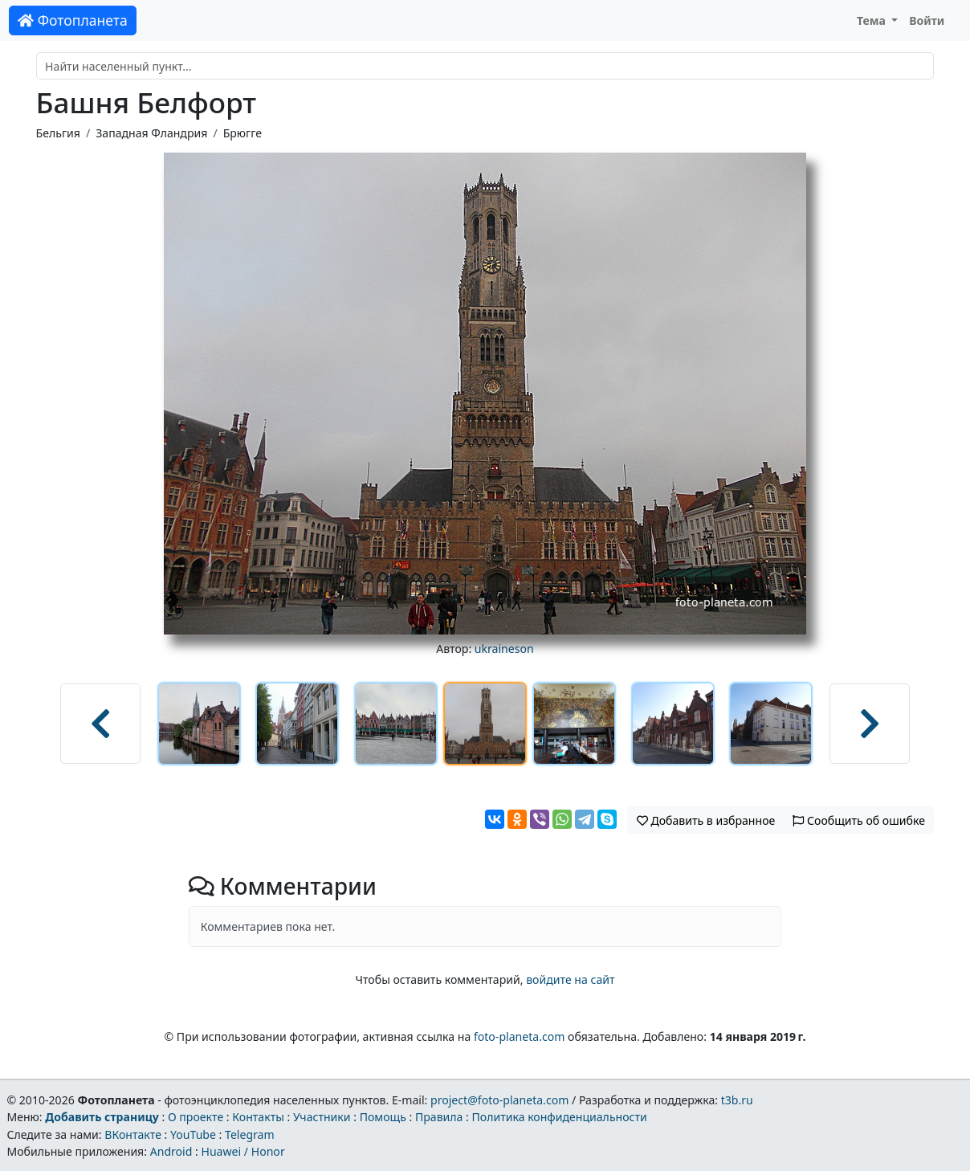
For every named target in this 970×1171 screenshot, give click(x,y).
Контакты (258, 1116)
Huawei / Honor (242, 1151)
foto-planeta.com (519, 1036)
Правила (439, 1116)
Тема (873, 20)
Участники (322, 1116)
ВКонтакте (132, 1134)
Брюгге (242, 133)
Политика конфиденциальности (559, 1116)
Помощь (383, 1116)
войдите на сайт (570, 979)
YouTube (193, 1134)
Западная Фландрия (151, 133)
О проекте (195, 1116)
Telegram (250, 1134)
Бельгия (58, 133)
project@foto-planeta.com (499, 1100)
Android (171, 1151)
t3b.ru (737, 1100)
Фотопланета (73, 20)
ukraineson (504, 648)
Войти (926, 20)
